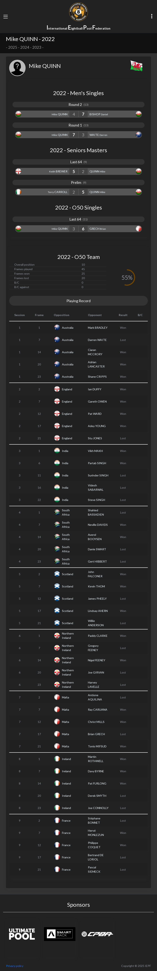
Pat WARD (95, 413)
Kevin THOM (96, 586)
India (65, 451)
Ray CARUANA (97, 709)
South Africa (66, 512)
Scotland (67, 574)
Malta (65, 697)
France (66, 820)
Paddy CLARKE (98, 635)
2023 (36, 47)
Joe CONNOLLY (98, 808)
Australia (67, 327)
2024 (24, 47)
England (67, 389)
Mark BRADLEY (98, 327)
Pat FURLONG (97, 783)
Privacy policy (14, 966)
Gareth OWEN (97, 401)
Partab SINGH (97, 463)
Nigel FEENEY (96, 660)
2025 (12, 47)
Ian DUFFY (94, 389)
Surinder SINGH (98, 475)
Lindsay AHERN (98, 611)
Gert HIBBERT (97, 561)
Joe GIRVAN (96, 672)
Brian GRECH (96, 734)
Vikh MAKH (95, 451)
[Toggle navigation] (5, 16)
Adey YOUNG (97, 426)
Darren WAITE (97, 340)
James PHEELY (97, 598)
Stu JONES (95, 438)
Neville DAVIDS (98, 524)
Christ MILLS (96, 722)
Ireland (66, 759)
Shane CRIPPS (97, 376)
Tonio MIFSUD (97, 746)
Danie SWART (97, 549)
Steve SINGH (96, 500)
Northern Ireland (68, 635)
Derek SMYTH (97, 795)
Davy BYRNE (96, 771)
